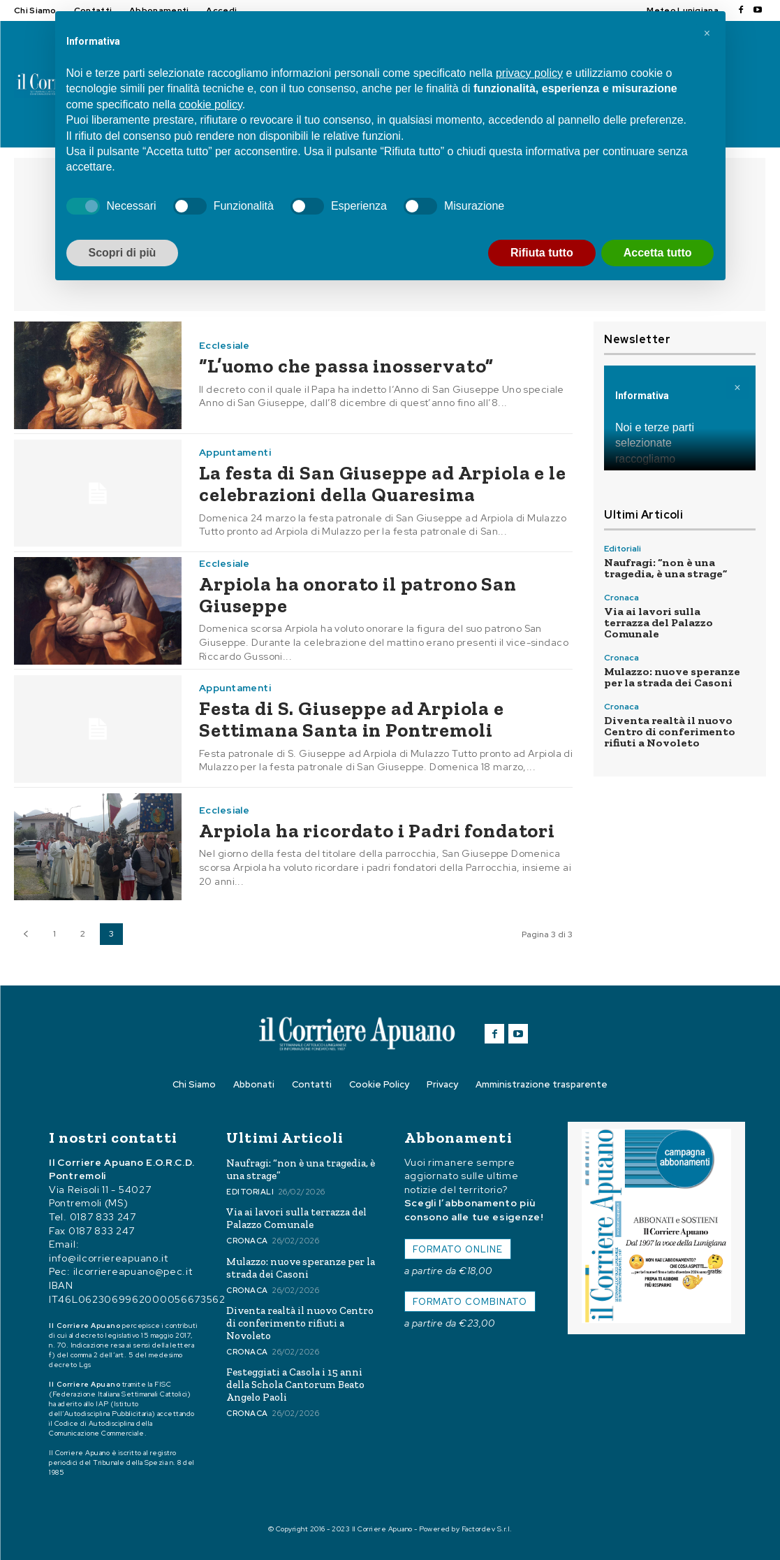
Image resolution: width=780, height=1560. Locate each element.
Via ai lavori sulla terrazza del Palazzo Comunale (658, 622)
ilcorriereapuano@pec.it (133, 1272)
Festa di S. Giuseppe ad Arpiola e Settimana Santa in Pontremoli (351, 719)
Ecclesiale (224, 345)
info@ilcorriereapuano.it (108, 1258)
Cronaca (621, 597)
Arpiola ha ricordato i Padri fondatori (377, 830)
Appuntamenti (235, 452)
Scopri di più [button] (122, 253)
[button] (707, 33)
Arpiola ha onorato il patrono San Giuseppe (358, 594)
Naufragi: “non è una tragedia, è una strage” (665, 568)
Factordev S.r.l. (487, 1528)
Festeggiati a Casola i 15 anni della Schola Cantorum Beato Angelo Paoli (295, 1384)
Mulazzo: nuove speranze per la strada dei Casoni (672, 677)
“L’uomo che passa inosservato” (346, 365)
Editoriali (622, 548)
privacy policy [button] (529, 73)
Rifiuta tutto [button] (541, 253)
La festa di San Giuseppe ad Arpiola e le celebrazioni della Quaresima (382, 483)
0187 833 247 (103, 1217)
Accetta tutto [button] (658, 253)
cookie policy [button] (210, 104)
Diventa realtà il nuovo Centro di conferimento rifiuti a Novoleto (669, 731)
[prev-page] (25, 934)
